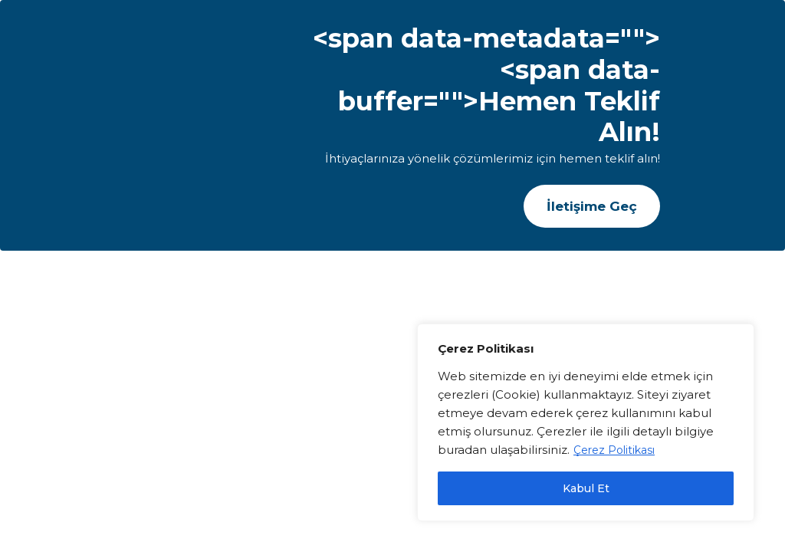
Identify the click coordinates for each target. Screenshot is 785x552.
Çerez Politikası (614, 450)
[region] (585, 422)
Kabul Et (586, 488)
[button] (592, 206)
